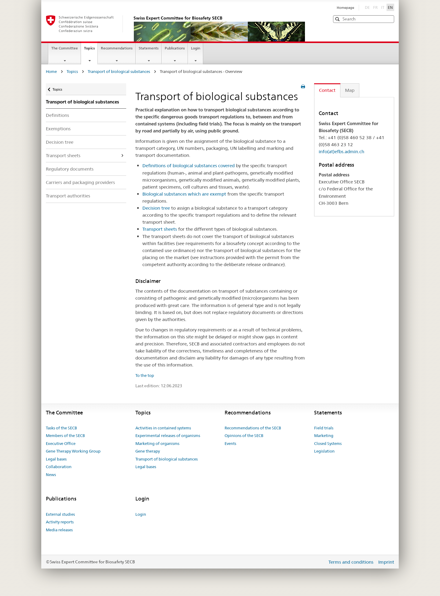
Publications (175, 48)
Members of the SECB (65, 435)
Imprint (386, 562)
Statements (149, 48)
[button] (389, 19)
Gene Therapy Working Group (73, 451)
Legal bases (56, 459)
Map (349, 90)
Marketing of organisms (157, 443)
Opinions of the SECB (244, 435)
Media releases (59, 529)
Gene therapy (147, 451)
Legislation (324, 451)
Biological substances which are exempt (184, 194)
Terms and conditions (351, 562)
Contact (327, 90)
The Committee (64, 48)
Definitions (57, 115)
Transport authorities (68, 196)
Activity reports (60, 521)
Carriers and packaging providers (80, 182)
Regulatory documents (70, 169)
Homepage (345, 7)
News (51, 474)
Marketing (323, 435)
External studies (60, 514)
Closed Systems (328, 443)
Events (230, 443)
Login (195, 48)
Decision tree (59, 142)
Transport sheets (63, 155)
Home (51, 71)
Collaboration (59, 466)
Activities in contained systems (163, 427)
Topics (90, 50)
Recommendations (117, 48)
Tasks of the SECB (61, 427)
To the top (144, 375)
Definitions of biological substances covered (188, 165)
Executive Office (60, 443)
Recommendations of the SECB (253, 427)
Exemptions (58, 129)
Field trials (323, 427)
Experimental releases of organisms (167, 435)
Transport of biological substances (119, 71)
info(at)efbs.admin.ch (341, 151)
